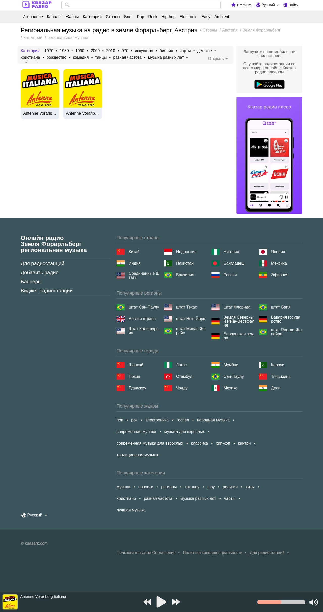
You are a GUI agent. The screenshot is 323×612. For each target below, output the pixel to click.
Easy (205, 17)
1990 (79, 51)
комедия (81, 57)
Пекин (134, 376)
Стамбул (184, 376)
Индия (135, 263)
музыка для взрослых (184, 432)
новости (145, 487)
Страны (113, 17)
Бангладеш (234, 263)
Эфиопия (279, 275)
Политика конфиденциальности (213, 552)
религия (230, 487)
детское (204, 51)
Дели (275, 388)
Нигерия (231, 252)
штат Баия (280, 307)
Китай (134, 252)
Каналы (54, 17)
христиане (30, 57)
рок (134, 420)
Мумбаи (231, 365)
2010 (110, 51)
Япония (278, 252)
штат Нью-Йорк (190, 319)
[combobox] (141, 5)
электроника (157, 420)
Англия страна (142, 319)
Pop (140, 17)
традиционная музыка (137, 455)
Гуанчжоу (137, 388)
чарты (185, 51)
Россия (230, 275)
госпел (183, 420)
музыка (123, 487)
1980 (64, 51)
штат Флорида (237, 307)
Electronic (188, 17)
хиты (250, 487)
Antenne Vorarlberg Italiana (40, 113)
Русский (268, 5)
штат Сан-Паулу (144, 307)
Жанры (72, 17)
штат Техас (186, 307)
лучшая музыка (131, 510)
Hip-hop (169, 17)
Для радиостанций (42, 263)
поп (120, 420)
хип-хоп (223, 443)
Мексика (279, 263)
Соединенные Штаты (144, 275)
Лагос (181, 365)
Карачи (277, 365)
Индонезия (186, 252)
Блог (128, 17)
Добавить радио (40, 272)
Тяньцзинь (280, 376)
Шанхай (136, 365)
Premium (244, 5)
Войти (294, 5)
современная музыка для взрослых (150, 443)
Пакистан (185, 263)
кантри (244, 443)
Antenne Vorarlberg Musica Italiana (82, 113)
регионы (169, 487)
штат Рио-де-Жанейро (286, 332)
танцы (101, 57)
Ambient (221, 17)
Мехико (230, 388)
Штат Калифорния (143, 331)
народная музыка (213, 420)
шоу (211, 487)
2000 (95, 51)
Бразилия (185, 275)
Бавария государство (285, 319)
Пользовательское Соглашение (146, 552)
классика (199, 443)
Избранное (32, 17)
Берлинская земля (239, 336)
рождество (56, 57)
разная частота (127, 57)
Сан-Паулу (234, 376)
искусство (144, 51)
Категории (92, 17)
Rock (152, 17)
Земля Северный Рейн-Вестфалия (239, 321)
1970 (48, 51)
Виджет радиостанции (47, 290)
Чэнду (181, 388)
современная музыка (136, 432)
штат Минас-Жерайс (191, 331)
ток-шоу (192, 487)
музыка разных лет (166, 57)
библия (166, 51)
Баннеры (31, 281)
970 (125, 51)
